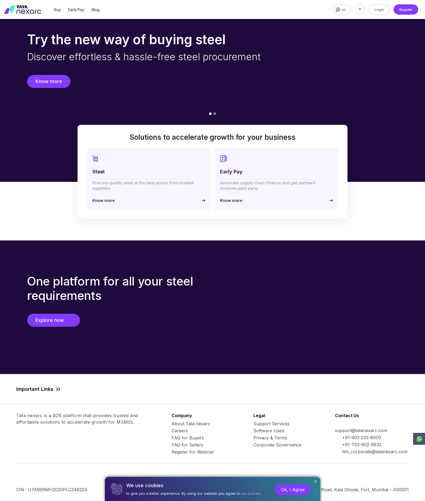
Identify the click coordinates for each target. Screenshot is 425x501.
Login (379, 9)
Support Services (271, 423)
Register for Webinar (193, 452)
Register (406, 9)
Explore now (54, 320)
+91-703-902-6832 (361, 444)
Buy (57, 9)
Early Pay (76, 9)
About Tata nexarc (191, 423)
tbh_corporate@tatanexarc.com (374, 451)
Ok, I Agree (293, 489)
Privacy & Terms (270, 437)
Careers (180, 430)
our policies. (251, 493)
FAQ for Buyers (188, 437)
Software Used (268, 430)
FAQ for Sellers (187, 445)
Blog (95, 9)
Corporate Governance (277, 445)
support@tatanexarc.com (361, 430)
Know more (49, 81)
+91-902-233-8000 (361, 437)
